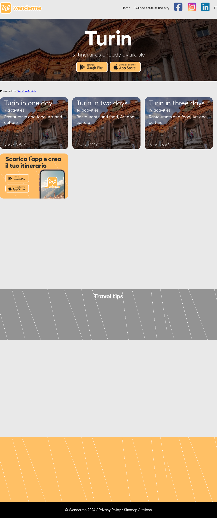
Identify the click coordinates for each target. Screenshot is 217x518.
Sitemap (130, 510)
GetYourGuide (26, 91)
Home (126, 8)
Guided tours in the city (151, 8)
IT (215, 8)
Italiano (146, 510)
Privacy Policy (110, 510)
